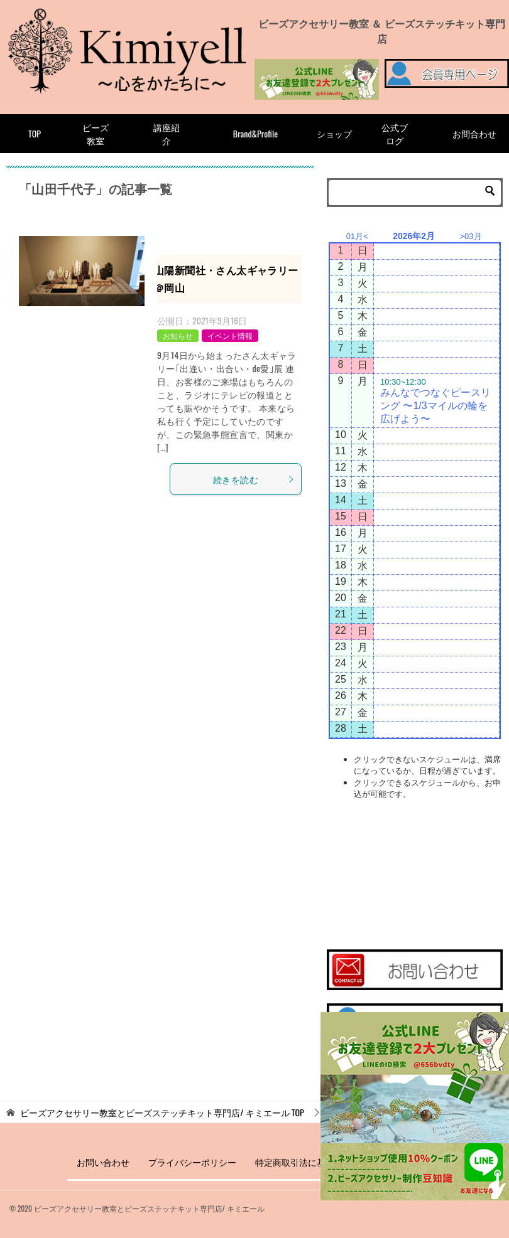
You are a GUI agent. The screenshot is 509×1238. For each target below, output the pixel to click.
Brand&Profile (255, 133)
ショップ (334, 133)
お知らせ (178, 335)
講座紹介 (166, 133)
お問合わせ (474, 133)
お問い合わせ (103, 1161)
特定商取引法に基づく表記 (308, 1161)
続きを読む (254, 479)
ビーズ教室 (95, 133)
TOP (34, 133)
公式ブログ (394, 133)
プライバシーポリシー (192, 1161)
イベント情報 (230, 335)
